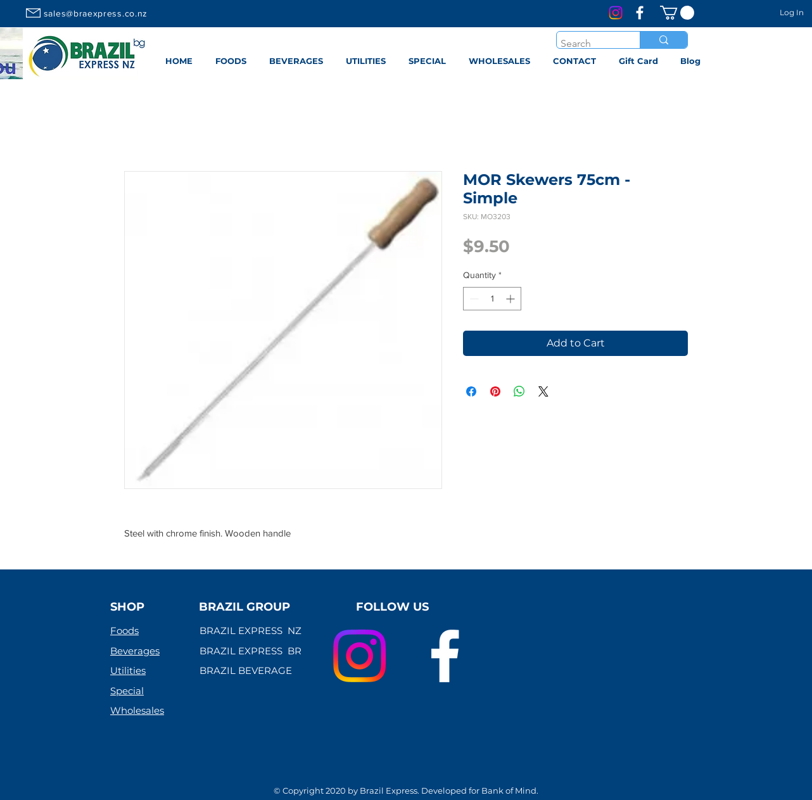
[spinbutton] (492, 299)
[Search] (587, 44)
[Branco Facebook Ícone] (640, 13)
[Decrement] (473, 299)
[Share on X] (543, 391)
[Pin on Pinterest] (495, 391)
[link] (677, 13)
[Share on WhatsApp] (519, 391)
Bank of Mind (508, 790)
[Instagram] (616, 13)
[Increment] (511, 299)
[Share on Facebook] (471, 391)
